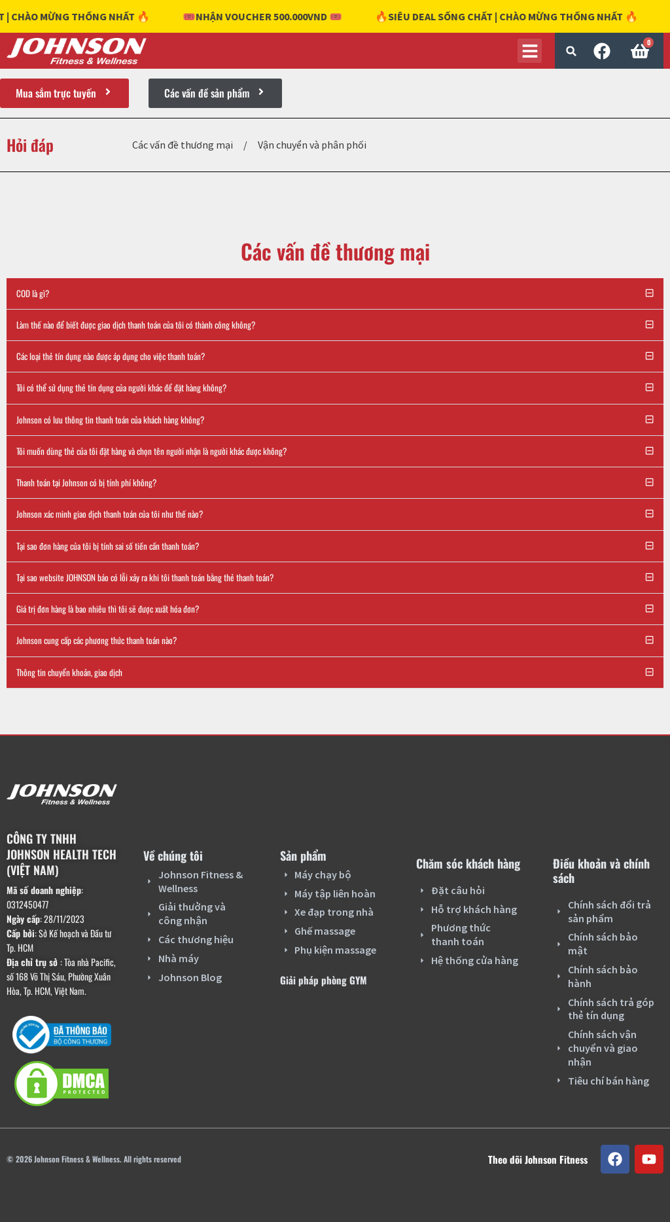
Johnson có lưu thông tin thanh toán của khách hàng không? (110, 419)
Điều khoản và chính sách (601, 870)
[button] (571, 51)
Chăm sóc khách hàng (468, 863)
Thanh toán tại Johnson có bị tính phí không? (86, 482)
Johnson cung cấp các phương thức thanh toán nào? (96, 640)
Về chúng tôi (173, 855)
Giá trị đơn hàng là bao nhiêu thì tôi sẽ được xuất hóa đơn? (107, 608)
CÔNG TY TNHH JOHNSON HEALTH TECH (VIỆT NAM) (61, 854)
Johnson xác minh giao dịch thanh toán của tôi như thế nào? (109, 513)
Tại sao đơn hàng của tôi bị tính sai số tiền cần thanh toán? (107, 545)
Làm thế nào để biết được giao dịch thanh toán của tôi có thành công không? (135, 324)
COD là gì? (32, 293)
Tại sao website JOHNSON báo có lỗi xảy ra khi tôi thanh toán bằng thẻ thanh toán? (144, 577)
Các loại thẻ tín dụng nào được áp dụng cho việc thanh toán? (110, 356)
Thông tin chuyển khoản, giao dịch (69, 672)
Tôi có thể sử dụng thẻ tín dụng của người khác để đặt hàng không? (121, 387)
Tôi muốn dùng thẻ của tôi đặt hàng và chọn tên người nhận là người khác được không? (151, 451)
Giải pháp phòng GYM (323, 980)
